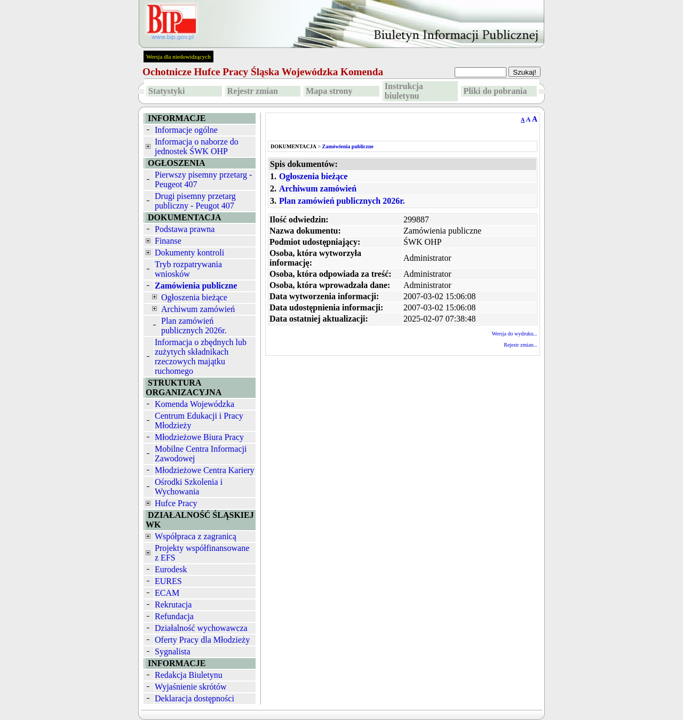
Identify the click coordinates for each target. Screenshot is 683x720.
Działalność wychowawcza (201, 628)
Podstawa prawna (185, 229)
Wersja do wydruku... (514, 334)
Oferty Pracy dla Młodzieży (202, 639)
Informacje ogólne (186, 129)
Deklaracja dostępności (194, 698)
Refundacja (174, 616)
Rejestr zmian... (520, 345)
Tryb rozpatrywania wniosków (188, 269)
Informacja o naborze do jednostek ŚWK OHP (197, 146)
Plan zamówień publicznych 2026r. (194, 325)
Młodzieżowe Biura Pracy (199, 437)
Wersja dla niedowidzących (178, 56)
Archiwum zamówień (198, 309)
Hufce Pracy (176, 503)
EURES (168, 581)
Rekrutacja (173, 604)
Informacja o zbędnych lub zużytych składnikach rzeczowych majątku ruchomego (201, 356)
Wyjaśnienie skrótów (191, 686)
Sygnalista (172, 651)
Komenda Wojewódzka (194, 404)
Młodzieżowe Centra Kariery (205, 470)
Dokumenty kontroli (189, 252)
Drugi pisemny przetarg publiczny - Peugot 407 (195, 200)
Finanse (168, 240)
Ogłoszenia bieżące (194, 297)
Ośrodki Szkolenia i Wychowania (189, 486)
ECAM (167, 592)
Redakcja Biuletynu (189, 674)
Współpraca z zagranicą (195, 536)
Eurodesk (171, 569)
